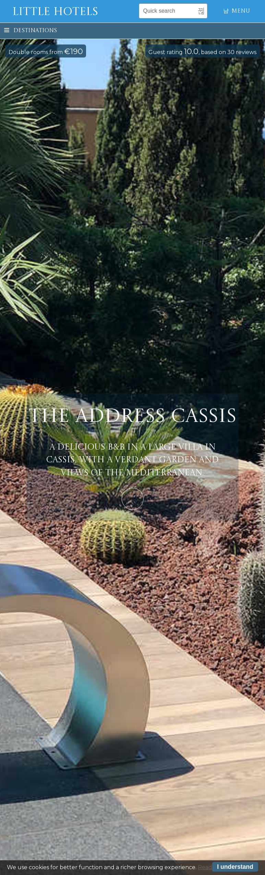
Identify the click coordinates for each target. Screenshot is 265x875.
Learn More (132, 499)
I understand (235, 867)
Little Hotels (55, 12)
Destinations (30, 31)
